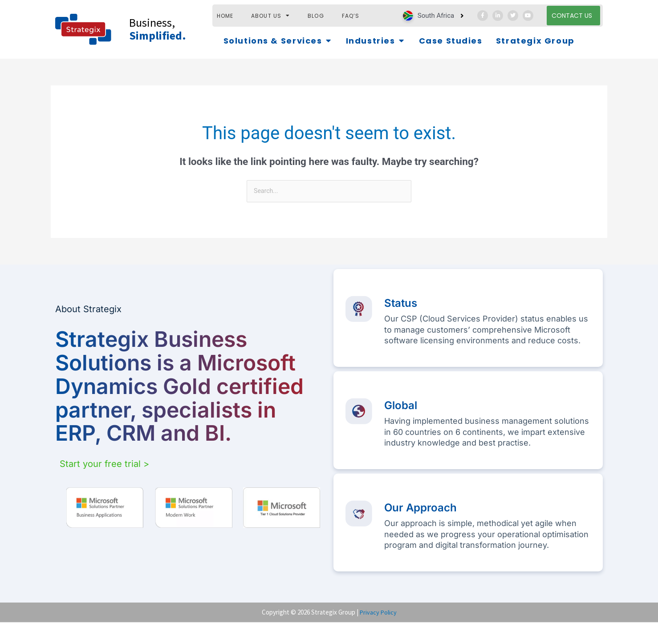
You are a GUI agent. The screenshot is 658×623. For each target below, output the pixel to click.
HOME (225, 16)
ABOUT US (270, 16)
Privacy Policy (378, 612)
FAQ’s (351, 16)
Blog (316, 16)
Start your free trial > (104, 464)
